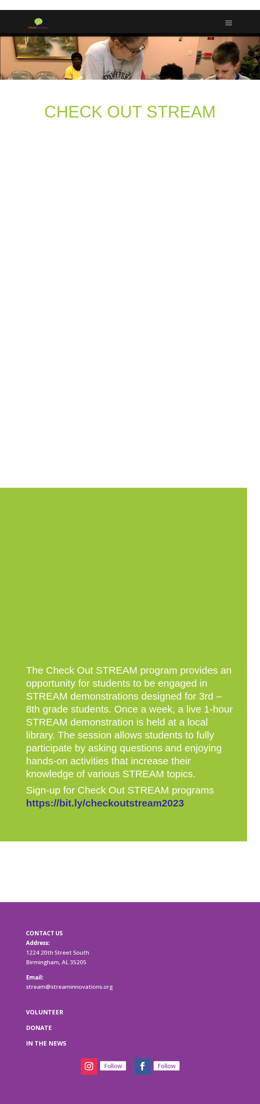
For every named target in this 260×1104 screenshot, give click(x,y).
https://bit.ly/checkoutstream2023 (105, 803)
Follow (113, 1066)
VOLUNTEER (44, 1012)
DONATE (39, 1028)
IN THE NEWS (46, 1043)
